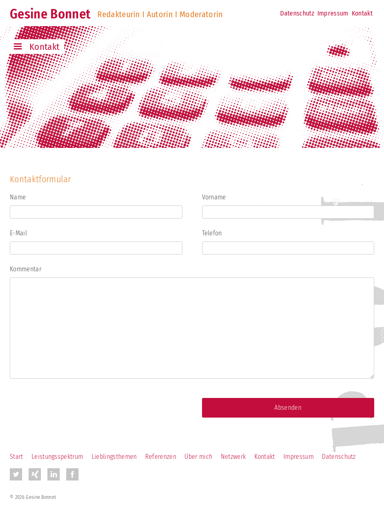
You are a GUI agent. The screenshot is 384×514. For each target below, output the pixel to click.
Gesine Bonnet (50, 14)
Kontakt (362, 13)
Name (18, 197)
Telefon (212, 233)
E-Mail (18, 233)
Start (16, 456)
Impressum (332, 13)
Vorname (214, 197)
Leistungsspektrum (57, 456)
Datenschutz (297, 13)
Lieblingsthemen (114, 456)
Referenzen (160, 456)
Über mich (198, 456)
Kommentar (25, 269)
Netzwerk (233, 456)
